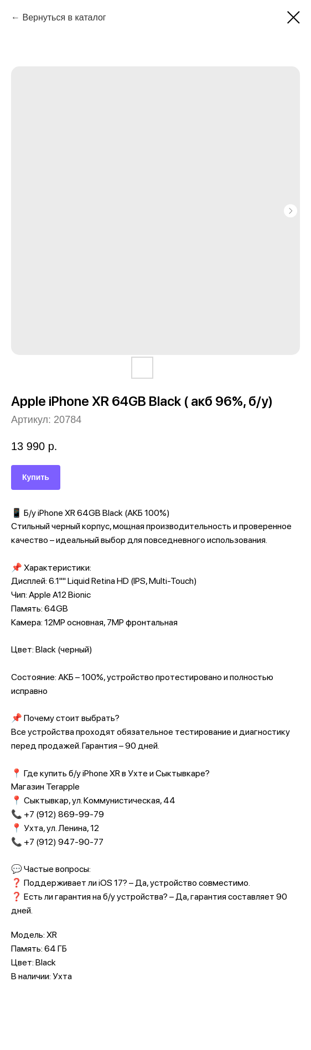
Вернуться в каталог (64, 17)
